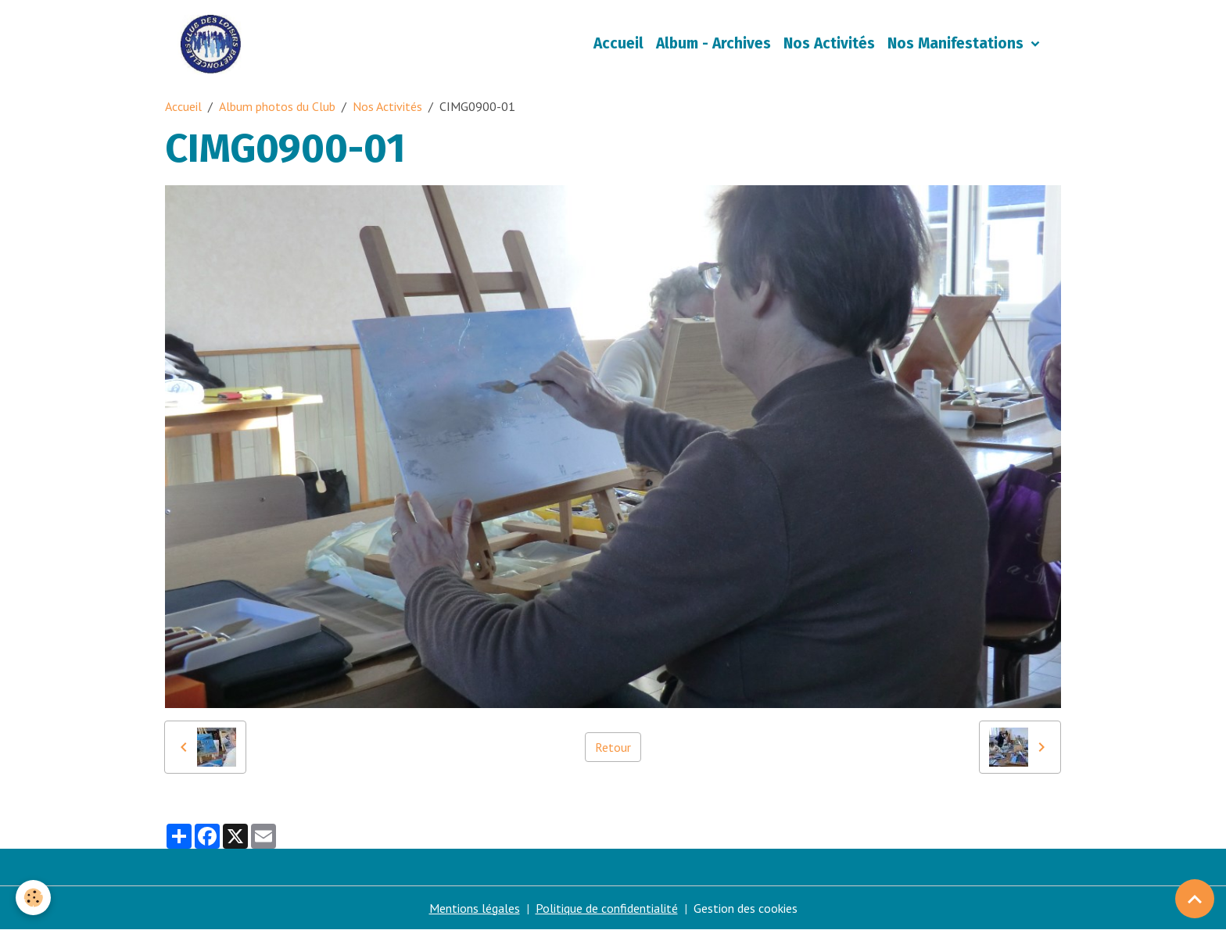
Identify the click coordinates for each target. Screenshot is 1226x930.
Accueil (618, 43)
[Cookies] (33, 897)
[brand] (213, 44)
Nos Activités (829, 43)
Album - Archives (713, 43)
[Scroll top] (1194, 898)
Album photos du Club (277, 106)
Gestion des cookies (746, 908)
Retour (613, 747)
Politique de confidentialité (607, 908)
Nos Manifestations (957, 43)
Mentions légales (474, 908)
